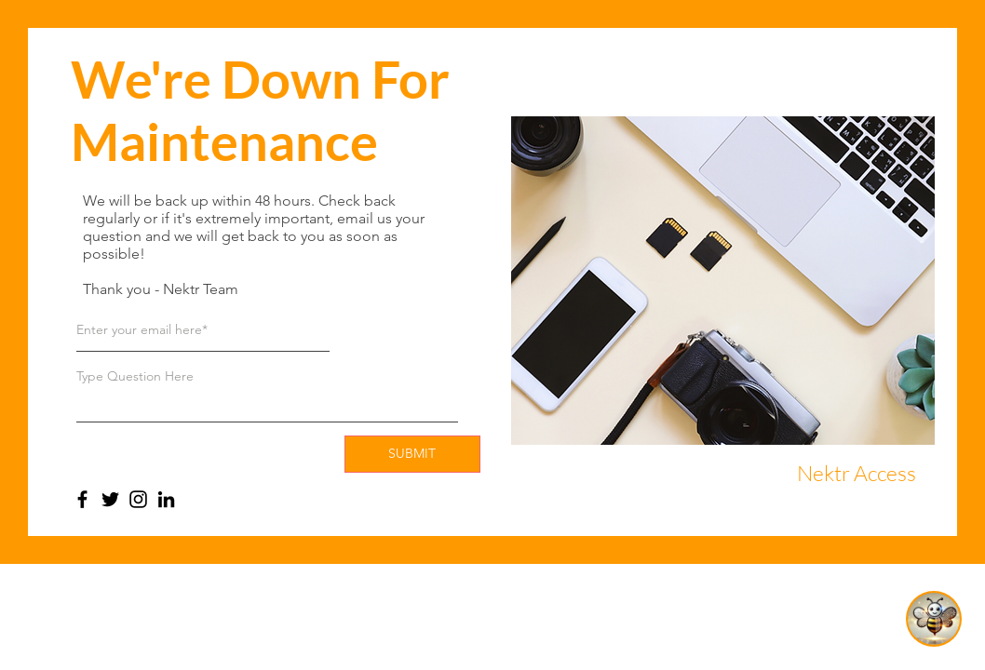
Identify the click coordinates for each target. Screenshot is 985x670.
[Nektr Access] (857, 473)
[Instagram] (138, 499)
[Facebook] (82, 499)
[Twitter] (110, 499)
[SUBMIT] (412, 454)
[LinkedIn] (166, 499)
